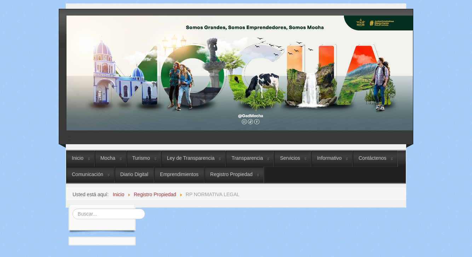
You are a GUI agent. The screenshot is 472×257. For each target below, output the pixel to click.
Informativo (329, 158)
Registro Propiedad (231, 174)
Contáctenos (372, 158)
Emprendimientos (179, 174)
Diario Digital (134, 174)
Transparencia (247, 158)
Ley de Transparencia (191, 158)
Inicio (78, 158)
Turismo (141, 158)
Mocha (107, 158)
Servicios (290, 158)
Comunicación (87, 174)
